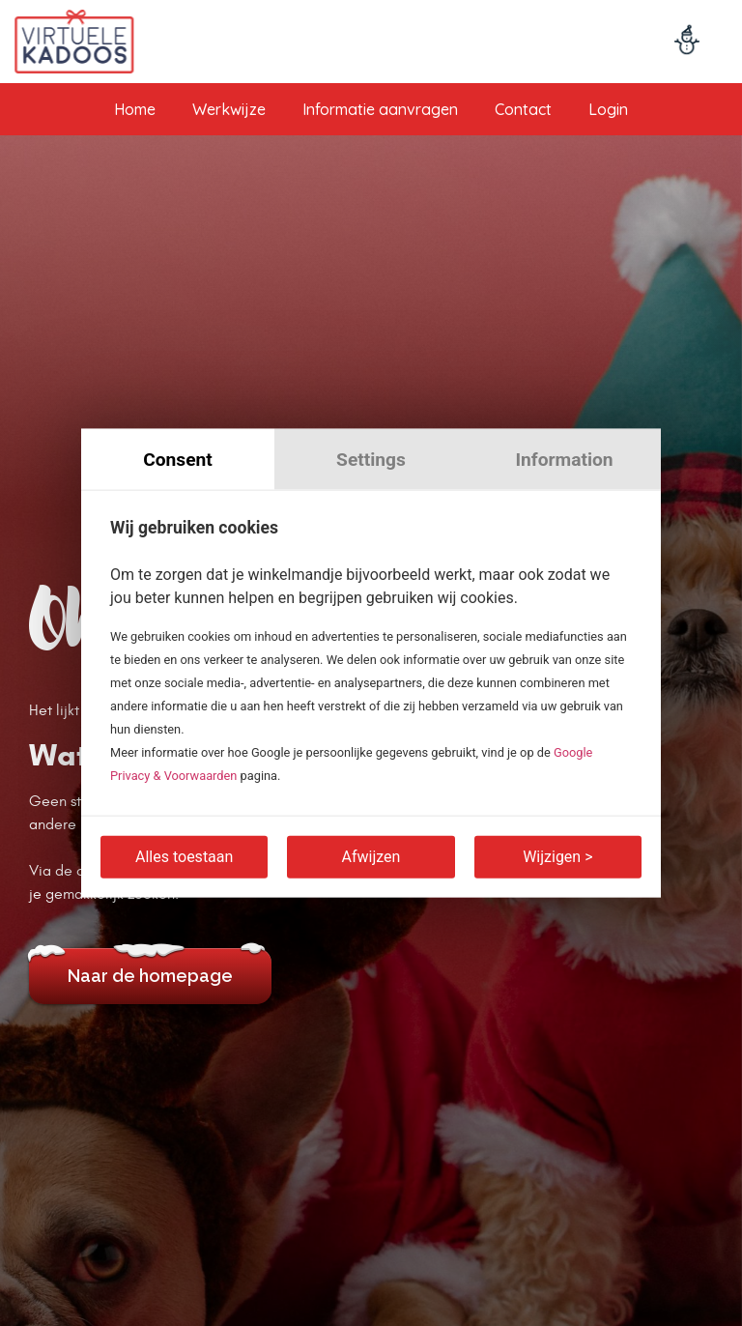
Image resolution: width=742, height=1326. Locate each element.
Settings (371, 459)
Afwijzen (371, 856)
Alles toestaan (184, 856)
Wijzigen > (557, 856)
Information (564, 459)
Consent (178, 459)
